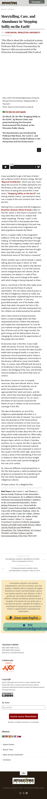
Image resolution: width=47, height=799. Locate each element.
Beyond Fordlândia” (11, 182)
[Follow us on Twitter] (23, 793)
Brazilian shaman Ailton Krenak (16, 210)
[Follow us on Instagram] (20, 793)
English (3, 9)
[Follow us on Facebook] (27, 793)
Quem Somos (8, 744)
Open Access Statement (13, 755)
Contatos (7, 760)
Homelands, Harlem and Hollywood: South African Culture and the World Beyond (21, 525)
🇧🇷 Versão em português (14, 111)
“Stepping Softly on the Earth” (21, 193)
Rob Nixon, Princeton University (23, 32)
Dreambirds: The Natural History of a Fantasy (21, 530)
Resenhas (11, 9)
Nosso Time (8, 750)
